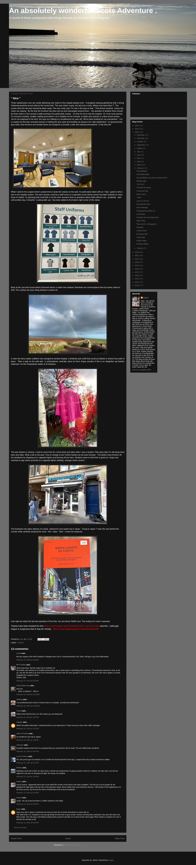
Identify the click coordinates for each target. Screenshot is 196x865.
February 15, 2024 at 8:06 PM (27, 804)
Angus (19, 781)
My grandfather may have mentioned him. (152, 178)
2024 (137, 132)
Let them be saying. (143, 188)
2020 (137, 262)
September (141, 145)
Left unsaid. (140, 214)
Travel (18, 711)
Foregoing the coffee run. (145, 211)
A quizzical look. (142, 191)
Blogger (111, 860)
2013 (137, 285)
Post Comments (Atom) (73, 845)
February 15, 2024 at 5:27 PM (27, 751)
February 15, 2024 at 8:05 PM (27, 793)
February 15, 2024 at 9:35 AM (27, 681)
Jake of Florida (22, 734)
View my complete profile (141, 370)
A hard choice (141, 231)
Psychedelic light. (143, 174)
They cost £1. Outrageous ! (146, 224)
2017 (137, 272)
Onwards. (140, 227)
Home (68, 838)
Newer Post (16, 838)
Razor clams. (141, 194)
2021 (137, 259)
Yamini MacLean (23, 686)
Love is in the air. (142, 201)
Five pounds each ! (143, 204)
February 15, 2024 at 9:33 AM (27, 660)
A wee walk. (140, 237)
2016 (137, 275)
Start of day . (141, 221)
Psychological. (141, 171)
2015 (137, 279)
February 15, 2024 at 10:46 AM (28, 706)
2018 (137, 269)
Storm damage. (142, 207)
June (139, 155)
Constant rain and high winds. (147, 217)
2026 (137, 125)
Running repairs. (142, 244)
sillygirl (19, 722)
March (139, 165)
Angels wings (141, 241)
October (140, 142)
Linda (18, 653)
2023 (137, 252)
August (140, 148)
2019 (137, 265)
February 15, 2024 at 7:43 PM (27, 776)
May (138, 158)
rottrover (19, 745)
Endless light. (141, 181)
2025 (137, 129)
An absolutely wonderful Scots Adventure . (83, 10)
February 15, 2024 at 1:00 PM (27, 717)
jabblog (19, 699)
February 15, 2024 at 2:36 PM (27, 740)
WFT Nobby (21, 665)
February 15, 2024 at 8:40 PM (27, 823)
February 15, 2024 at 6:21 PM (27, 763)
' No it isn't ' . (141, 184)
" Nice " (139, 197)
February (140, 168)
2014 (137, 282)
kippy (18, 809)
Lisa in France (22, 756)
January (140, 248)
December (141, 135)
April (139, 162)
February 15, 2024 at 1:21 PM (27, 729)
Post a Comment (20, 827)
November (141, 138)
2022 (137, 255)
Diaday (19, 768)
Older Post (119, 838)
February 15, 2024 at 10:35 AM (28, 694)
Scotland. (20, 643)
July (138, 152)
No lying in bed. (142, 234)
